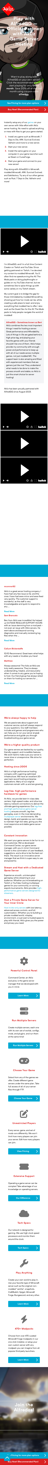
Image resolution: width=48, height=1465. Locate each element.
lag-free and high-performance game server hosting (23, 809)
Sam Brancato (11, 616)
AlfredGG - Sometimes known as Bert (24, 323)
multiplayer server (12, 817)
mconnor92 (9, 587)
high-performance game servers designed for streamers (23, 890)
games (31, 122)
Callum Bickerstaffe (13, 649)
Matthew (8, 661)
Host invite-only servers (15, 908)
